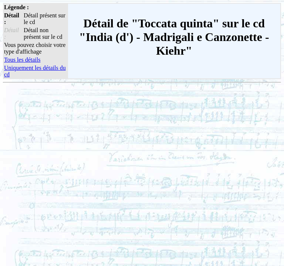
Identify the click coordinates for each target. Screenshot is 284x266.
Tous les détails (22, 60)
